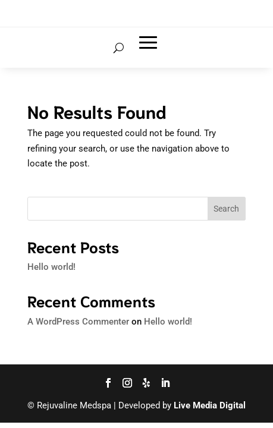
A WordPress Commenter (78, 321)
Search (226, 208)
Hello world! (51, 267)
